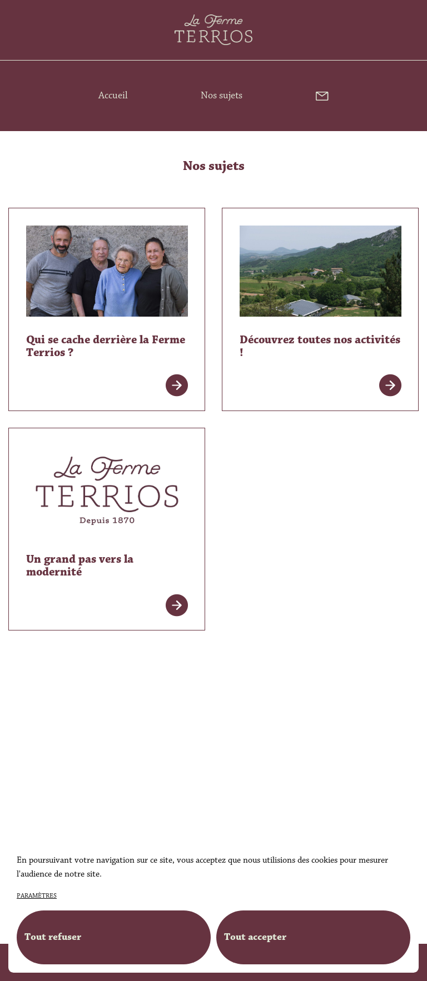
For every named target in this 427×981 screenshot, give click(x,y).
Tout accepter (255, 937)
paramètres (37, 896)
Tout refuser (52, 937)
